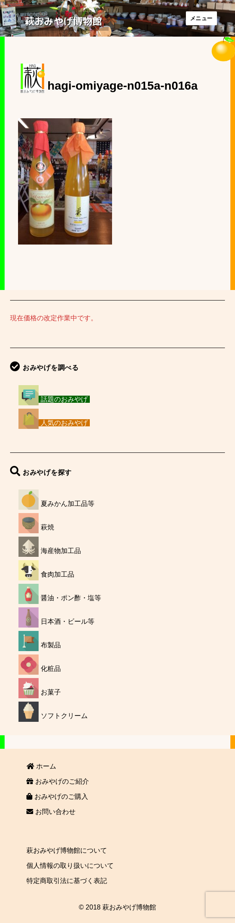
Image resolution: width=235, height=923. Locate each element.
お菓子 (51, 692)
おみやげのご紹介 (57, 781)
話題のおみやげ (64, 399)
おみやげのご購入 (57, 796)
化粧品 (51, 668)
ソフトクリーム (64, 715)
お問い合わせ (50, 811)
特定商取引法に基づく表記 (66, 880)
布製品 (51, 645)
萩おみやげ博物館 (63, 21)
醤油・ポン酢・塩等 (71, 597)
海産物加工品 (61, 550)
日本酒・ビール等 (67, 621)
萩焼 (47, 527)
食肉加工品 (57, 574)
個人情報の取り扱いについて (70, 865)
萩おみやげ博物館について (66, 850)
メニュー (201, 18)
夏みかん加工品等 (67, 503)
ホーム (41, 766)
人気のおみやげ (64, 422)
